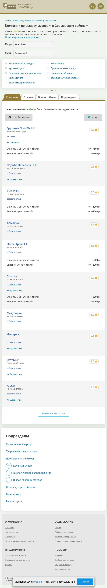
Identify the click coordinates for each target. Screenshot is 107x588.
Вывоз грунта (16, 78)
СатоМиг (13, 360)
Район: (8, 53)
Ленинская (15, 142)
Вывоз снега (13, 494)
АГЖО (11, 385)
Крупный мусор (17, 68)
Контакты (59, 555)
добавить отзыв (14, 173)
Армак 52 (13, 223)
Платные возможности (15, 555)
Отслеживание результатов (17, 560)
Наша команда (11, 532)
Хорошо (85, 582)
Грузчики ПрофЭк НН (21, 128)
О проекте (9, 527)
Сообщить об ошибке (64, 560)
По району (38, 21)
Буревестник (16, 179)
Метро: (8, 44)
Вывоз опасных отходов (21, 64)
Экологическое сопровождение (25, 73)
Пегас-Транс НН (17, 244)
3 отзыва (11, 136)
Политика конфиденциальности (19, 541)
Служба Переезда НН (21, 165)
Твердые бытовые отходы (21, 451)
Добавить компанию (64, 532)
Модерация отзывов (64, 569)
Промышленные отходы (20, 458)
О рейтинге (10, 537)
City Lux (12, 276)
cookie (38, 581)
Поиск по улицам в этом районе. (22, 37)
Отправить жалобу (63, 565)
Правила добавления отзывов (68, 541)
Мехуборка (14, 313)
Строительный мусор (19, 444)
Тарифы (8, 565)
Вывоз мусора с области (22, 83)
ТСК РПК (13, 190)
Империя (13, 334)
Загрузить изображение (65, 537)
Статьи (58, 527)
